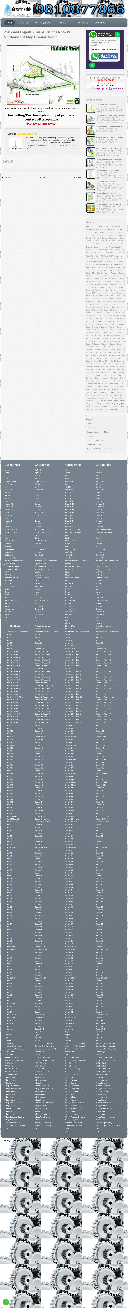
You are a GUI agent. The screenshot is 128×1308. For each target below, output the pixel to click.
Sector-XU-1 (9, 1023)
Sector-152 (90, 321)
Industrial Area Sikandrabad (112, 247)
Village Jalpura (92, 398)
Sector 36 (121, 267)
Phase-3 (106, 264)
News (117, 256)
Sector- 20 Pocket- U (111, 301)
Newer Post (6, 177)
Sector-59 (105, 349)
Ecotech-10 (99, 232)
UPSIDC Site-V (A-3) (12, 1071)
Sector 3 (113, 267)
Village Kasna (105, 398)
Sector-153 (100, 321)
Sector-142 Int (94, 318)
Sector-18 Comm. (118, 324)
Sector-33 (105, 335)
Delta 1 (110, 229)
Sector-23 (112, 330)
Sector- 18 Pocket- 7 (12, 666)
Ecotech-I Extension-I (12, 532)
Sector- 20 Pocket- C (106, 281)
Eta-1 (97, 241)
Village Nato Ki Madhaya (14, 1103)
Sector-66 (121, 355)
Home (9, 23)
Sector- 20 (98, 278)
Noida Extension (102, 259)
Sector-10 (91, 304)
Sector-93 (114, 366)
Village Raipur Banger (116, 401)
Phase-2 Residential (94, 264)
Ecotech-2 (100, 235)
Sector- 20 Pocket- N (110, 293)
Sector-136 (120, 313)
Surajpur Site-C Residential (15, 1049)
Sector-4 (105, 338)
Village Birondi (98, 392)
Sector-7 (105, 358)
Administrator (27, 133)
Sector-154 (110, 321)
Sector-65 (112, 355)
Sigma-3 (89, 375)
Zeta (112, 409)
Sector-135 (110, 313)
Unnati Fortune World (13, 1057)
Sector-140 (111, 315)
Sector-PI (115, 369)
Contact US (82, 23)
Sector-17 (106, 324)
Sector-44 (105, 341)
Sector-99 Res (105, 369)
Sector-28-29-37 (110, 332)
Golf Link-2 (120, 243)
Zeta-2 (116, 409)
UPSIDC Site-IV (10, 1063)
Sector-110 (120, 307)
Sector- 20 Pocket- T (95, 301)
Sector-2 (89, 330)
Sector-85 (97, 364)
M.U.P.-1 (95, 252)
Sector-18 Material (93, 327)
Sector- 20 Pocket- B (12, 674)
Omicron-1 (121, 259)
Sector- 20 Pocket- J (94, 290)
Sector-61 (89, 352)
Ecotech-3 (110, 235)
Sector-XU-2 (95, 372)
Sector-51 (89, 347)
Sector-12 (89, 310)
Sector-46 (121, 341)
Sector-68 (97, 358)
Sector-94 (8, 1012)
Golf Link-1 (110, 243)
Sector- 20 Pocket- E (102, 284)
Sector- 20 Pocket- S (12, 717)
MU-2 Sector (104, 256)
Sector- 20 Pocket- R (102, 298)
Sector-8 (89, 361)
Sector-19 (121, 327)
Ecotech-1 (89, 232)
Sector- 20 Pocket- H (99, 287)
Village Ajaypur (10, 1080)
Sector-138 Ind (92, 315)
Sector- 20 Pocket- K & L (114, 290)
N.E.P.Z (111, 256)
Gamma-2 (89, 243)
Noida (122, 256)
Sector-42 (89, 341)
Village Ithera (119, 395)
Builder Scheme (118, 226)
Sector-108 (90, 307)
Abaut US (23, 23)
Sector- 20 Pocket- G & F (14, 685)
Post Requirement (44, 23)
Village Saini (91, 403)
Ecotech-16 (90, 235)
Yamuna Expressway (116, 406)
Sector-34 (113, 335)
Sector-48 (97, 344)
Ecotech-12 (120, 232)
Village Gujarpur (106, 395)
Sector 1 (99, 267)
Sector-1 (8, 725)
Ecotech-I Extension (109, 238)
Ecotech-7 (89, 238)
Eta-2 (102, 241)
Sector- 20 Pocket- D (12, 680)
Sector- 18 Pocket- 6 (106, 276)
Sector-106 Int (119, 304)
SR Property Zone (110, 1141)
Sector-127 (90, 313)
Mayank (121, 1141)
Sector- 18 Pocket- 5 (12, 660)
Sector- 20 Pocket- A (110, 278)
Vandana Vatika (101, 389)
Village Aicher (113, 389)
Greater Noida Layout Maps (98, 432)
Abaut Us (90, 436)
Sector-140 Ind (10, 782)
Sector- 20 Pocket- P (106, 296)
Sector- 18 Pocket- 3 (110, 273)
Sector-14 (102, 315)
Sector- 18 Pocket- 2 (94, 273)
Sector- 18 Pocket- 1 (116, 270)
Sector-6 (113, 349)
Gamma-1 (121, 241)
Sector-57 (89, 349)
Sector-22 (104, 330)
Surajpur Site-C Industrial (97, 378)
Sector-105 (109, 304)
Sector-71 (112, 358)
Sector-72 (121, 358)
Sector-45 (113, 341)
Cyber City (103, 229)
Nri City (113, 259)
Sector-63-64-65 (92, 355)
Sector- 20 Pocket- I (117, 287)
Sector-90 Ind (98, 366)
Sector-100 (100, 304)
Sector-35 (121, 335)
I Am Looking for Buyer (95, 440)
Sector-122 (98, 310)
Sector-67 (89, 358)
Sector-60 (121, 349)
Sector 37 (90, 270)
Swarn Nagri (101, 381)
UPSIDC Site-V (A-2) (110, 386)
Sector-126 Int (119, 310)
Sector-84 (89, 364)
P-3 (113, 261)
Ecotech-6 (121, 235)
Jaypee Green (92, 250)
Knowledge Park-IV (106, 250)
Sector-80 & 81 (100, 361)
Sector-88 (113, 364)
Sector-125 (108, 310)
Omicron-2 (99, 261)
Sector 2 (106, 267)
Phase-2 (121, 261)
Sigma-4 (97, 375)
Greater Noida (92, 247)
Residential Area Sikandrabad (16, 631)
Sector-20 (96, 330)
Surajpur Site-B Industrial (113, 375)
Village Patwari (100, 401)
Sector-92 (107, 366)
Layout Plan (101, 23)
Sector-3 (121, 332)
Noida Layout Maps (94, 444)
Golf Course (99, 243)
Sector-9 (89, 366)
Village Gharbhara (111, 392)
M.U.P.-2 (102, 252)
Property (64, 23)
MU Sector (94, 256)
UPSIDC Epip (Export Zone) (108, 384)
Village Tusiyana (100, 406)
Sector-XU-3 (105, 372)
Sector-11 (99, 307)
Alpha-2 (96, 226)
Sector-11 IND (109, 307)
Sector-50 (121, 344)
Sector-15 (112, 318)
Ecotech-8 (97, 238)
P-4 (116, 261)
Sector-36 (89, 338)
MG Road (8, 580)
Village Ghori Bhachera (13, 1088)
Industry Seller (9, 1141)
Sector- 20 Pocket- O (12, 705)
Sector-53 (105, 347)
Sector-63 (107, 352)
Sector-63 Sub (119, 352)
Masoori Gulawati (113, 252)
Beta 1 (102, 226)
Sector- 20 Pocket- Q (12, 711)
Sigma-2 (121, 372)
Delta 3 (122, 229)
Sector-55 (113, 347)
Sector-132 (100, 313)
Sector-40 (112, 338)
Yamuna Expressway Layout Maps (100, 448)
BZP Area (89, 229)
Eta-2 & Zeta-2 (110, 241)
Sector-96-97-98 (94, 369)
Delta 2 (116, 229)
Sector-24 (121, 330)
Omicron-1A (90, 261)
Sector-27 (98, 332)
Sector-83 (121, 361)
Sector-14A (104, 318)
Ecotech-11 (110, 232)
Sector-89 (121, 364)
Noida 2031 (90, 259)
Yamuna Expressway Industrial (98, 409)
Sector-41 (121, 338)
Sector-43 (97, 341)
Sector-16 (89, 324)
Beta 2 (108, 226)
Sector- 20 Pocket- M (94, 293)
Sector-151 (120, 318)
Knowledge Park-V (12, 569)
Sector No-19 (100, 270)
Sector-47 (89, 344)
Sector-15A (120, 321)
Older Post (77, 177)
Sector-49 (105, 344)
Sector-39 (97, 338)
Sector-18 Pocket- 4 (108, 327)
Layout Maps (92, 428)
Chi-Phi (96, 229)
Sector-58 (97, 349)
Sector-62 (98, 352)
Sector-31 (97, 335)
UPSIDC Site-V (96, 386)
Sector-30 (89, 335)
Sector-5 (113, 344)
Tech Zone (113, 381)
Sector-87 (105, 364)
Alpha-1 (89, 226)
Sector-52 (97, 347)
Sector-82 (112, 361)
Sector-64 (103, 355)
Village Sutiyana (103, 403)
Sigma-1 (114, 372)
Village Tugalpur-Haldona (14, 1117)
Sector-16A (98, 324)
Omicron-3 (108, 261)
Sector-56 (121, 347)
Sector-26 (89, 332)
